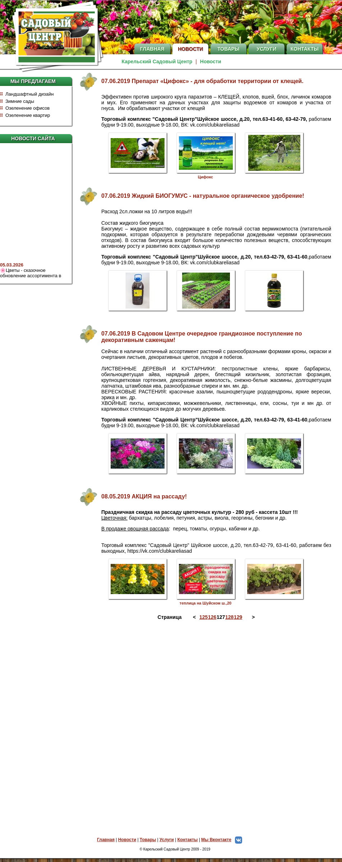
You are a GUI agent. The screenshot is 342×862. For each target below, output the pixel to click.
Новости (190, 49)
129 (237, 617)
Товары (228, 49)
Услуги (266, 49)
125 (203, 617)
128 (228, 617)
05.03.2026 (11, 269)
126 (211, 617)
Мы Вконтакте (223, 839)
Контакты (305, 49)
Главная (152, 49)
